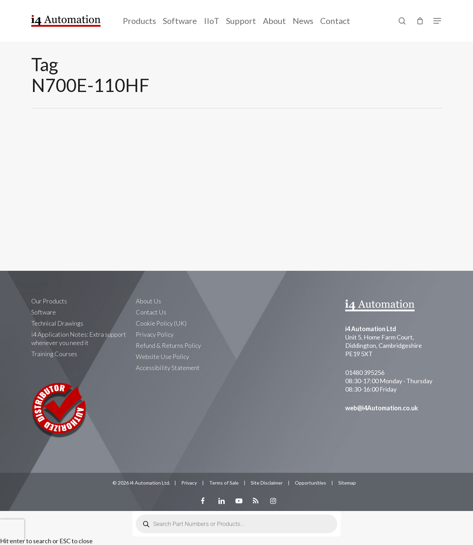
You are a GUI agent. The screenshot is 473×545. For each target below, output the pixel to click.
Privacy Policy (155, 334)
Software (43, 312)
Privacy (189, 483)
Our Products (49, 301)
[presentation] (12, 529)
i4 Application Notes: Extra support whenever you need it (78, 338)
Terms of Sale (224, 483)
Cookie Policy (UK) (161, 323)
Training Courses (54, 354)
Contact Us (151, 312)
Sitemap (347, 483)
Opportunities (310, 483)
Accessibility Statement (168, 367)
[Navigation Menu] (437, 21)
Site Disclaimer (267, 483)
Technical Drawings (57, 323)
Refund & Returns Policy (168, 345)
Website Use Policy (162, 356)
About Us (148, 301)
